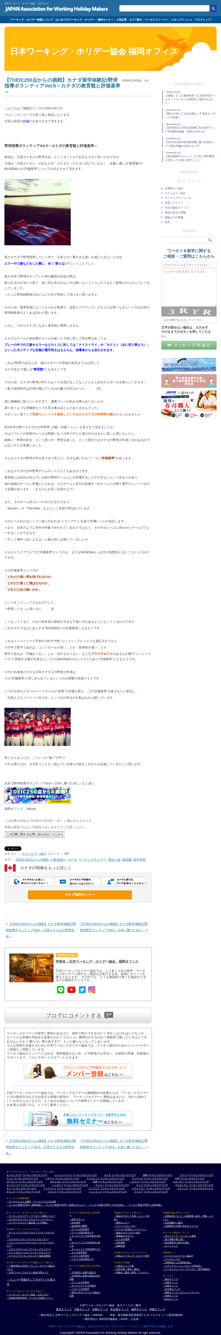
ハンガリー (57, 1185)
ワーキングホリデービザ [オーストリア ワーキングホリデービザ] (33, 1185)
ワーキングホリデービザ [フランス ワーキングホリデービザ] (201, 1175)
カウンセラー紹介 (34, 853)
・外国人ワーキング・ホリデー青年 (131, 1256)
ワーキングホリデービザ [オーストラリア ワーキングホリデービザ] (35, 1175)
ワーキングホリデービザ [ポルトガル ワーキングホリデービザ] (73, 1181)
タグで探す (135, 19)
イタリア (52, 1191)
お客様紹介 (58, 859)
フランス (183, 1175)
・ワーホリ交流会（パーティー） (130, 1229)
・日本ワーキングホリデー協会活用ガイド (28, 1272)
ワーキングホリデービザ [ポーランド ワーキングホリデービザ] (30, 1181)
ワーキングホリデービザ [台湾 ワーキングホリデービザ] (192, 1178)
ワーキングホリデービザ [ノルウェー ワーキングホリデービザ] (153, 1181)
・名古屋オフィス (171, 1289)
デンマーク (137, 1178)
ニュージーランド (63, 1175)
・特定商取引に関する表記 (176, 1242)
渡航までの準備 (174, 217)
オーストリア (13, 1185)
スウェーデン (138, 1188)
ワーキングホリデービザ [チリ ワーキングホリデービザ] (24, 1188)
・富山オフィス (170, 1299)
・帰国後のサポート (124, 1236)
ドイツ (10, 1178)
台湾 (177, 1178)
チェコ (139, 1185)
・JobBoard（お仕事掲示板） (177, 1262)
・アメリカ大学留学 (79, 1282)
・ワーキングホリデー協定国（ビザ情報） (28, 1222)
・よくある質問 (122, 1239)
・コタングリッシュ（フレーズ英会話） (182, 1266)
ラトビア (138, 1191)
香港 (95, 1181)
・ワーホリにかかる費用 (19, 1201)
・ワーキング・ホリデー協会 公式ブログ (28, 1294)
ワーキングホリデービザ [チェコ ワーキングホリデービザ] (155, 1185)
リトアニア (94, 1188)
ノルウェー (135, 1181)
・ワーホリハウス (171, 1259)
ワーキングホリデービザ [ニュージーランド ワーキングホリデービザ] (84, 1175)
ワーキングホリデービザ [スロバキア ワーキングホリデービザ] (197, 1181)
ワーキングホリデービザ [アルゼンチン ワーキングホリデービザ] (201, 1185)
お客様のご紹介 (174, 188)
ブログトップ (203, 19)
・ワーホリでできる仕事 (44, 1201)
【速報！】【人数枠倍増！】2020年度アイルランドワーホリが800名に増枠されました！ (190, 99)
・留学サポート (77, 1219)
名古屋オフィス (119, 1309)
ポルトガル (55, 1181)
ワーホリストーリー (157, 19)
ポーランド (12, 1181)
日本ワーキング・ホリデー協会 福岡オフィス (94, 51)
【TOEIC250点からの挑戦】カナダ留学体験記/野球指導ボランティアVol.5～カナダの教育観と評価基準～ (62, 86)
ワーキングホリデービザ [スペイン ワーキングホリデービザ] (117, 1185)
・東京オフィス (170, 1279)
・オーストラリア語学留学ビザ (84, 1249)
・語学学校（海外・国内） (127, 1269)
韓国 (145, 1175)
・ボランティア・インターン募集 (179, 1236)
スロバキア (178, 1181)
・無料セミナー (122, 1222)
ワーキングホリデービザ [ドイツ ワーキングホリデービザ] (26, 1178)
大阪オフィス (82, 1309)
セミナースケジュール (178, 197)
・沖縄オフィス (170, 1295)
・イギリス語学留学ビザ (81, 1259)
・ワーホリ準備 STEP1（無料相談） (25, 1205)
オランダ (11, 1191)
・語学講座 (119, 1242)
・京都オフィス (170, 1286)
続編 (26, 121)
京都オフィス (100, 1309)
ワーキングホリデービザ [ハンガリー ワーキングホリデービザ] (76, 1185)
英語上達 (114, 859)
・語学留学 (74, 1222)
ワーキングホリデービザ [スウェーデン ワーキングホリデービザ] (158, 1188)
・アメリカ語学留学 (79, 1229)
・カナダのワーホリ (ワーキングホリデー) (27, 1239)
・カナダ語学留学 (78, 1252)
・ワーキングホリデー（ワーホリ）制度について (31, 1216)
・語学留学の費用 (78, 1226)
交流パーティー (174, 202)
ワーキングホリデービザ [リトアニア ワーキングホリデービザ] (112, 1188)
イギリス (50, 1178)
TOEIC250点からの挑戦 (32, 859)
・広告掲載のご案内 (173, 1222)
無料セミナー (106, 19)
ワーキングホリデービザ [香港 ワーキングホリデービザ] (110, 1181)
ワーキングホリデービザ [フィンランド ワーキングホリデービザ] (115, 1191)
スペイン (99, 1185)
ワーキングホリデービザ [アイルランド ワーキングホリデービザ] (112, 1178)
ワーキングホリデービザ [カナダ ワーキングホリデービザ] (123, 1175)
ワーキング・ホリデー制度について (32, 19)
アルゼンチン (181, 1185)
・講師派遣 (119, 1246)
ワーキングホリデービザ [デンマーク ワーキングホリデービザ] (155, 1178)
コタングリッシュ (181, 19)
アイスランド (50, 1188)
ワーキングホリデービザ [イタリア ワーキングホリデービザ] (69, 1191)
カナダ (72, 859)
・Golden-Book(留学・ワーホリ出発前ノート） (30, 1298)
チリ (9, 1188)
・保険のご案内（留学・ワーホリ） (131, 1272)
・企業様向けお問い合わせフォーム (180, 1226)
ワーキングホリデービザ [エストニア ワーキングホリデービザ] (201, 1188)
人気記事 (121, 19)
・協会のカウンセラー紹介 (127, 1232)
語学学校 (139, 859)
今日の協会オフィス (177, 207)
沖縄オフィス (157, 1309)
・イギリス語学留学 (79, 1256)
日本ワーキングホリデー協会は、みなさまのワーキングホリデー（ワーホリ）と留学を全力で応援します (110, 1326)
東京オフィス (64, 1309)
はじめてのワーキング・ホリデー (75, 19)
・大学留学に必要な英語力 (82, 1272)
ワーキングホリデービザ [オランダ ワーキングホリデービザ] (28, 1191)
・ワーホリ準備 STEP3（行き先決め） (106, 1205)
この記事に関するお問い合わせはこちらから (34, 834)
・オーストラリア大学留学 (82, 1286)
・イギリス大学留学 (79, 1289)
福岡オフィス (139, 1309)
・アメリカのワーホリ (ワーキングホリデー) (29, 1252)
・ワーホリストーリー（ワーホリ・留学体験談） (187, 1269)
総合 (167, 222)
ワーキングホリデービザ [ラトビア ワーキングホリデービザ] (155, 1191)
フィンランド (95, 1191)
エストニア (182, 1188)
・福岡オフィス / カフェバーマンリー (181, 1292)
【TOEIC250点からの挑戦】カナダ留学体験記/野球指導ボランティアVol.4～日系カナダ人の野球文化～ (41, 930)
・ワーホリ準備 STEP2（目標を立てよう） (65, 1205)
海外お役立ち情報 (175, 212)
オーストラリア (14, 1175)
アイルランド (93, 1178)
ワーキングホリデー (92, 859)
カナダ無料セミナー (80, 894)
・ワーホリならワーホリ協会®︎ (178, 1256)
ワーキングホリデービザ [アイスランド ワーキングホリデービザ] (69, 1188)
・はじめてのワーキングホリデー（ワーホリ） (30, 1219)
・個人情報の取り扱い (174, 1239)
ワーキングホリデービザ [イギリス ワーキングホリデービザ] (67, 1178)
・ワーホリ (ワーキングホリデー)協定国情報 (29, 1256)
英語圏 (126, 859)
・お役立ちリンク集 (124, 1266)
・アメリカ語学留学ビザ (81, 1232)
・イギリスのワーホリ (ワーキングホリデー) (29, 1249)
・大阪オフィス (170, 1282)
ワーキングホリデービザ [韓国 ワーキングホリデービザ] (160, 1175)
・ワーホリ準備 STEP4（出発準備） (144, 1205)
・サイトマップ (170, 1246)
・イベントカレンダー (125, 1226)
